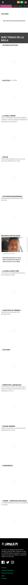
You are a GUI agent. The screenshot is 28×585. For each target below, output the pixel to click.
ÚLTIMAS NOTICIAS (17, 6)
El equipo (3, 567)
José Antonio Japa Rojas (8, 253)
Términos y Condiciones (7, 570)
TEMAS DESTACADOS (6, 6)
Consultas (4, 578)
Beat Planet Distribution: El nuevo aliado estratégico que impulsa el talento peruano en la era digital (12, 259)
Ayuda (3, 575)
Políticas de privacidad (7, 573)
